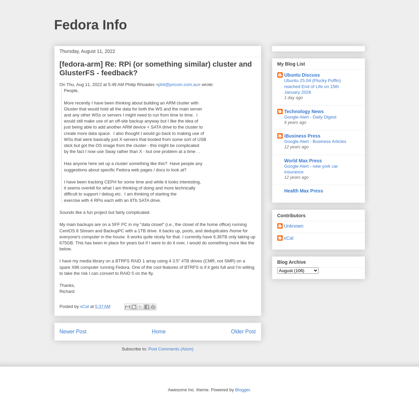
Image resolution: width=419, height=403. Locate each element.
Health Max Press (303, 190)
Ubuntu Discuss (302, 75)
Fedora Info (90, 24)
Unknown (293, 226)
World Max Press (303, 160)
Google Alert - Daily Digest (310, 116)
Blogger (242, 389)
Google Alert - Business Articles (315, 141)
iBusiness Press (302, 136)
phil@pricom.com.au (178, 84)
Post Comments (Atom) (171, 348)
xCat (289, 238)
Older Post (243, 331)
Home (159, 331)
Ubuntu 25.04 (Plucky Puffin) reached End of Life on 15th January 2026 (312, 86)
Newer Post (73, 331)
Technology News (304, 111)
